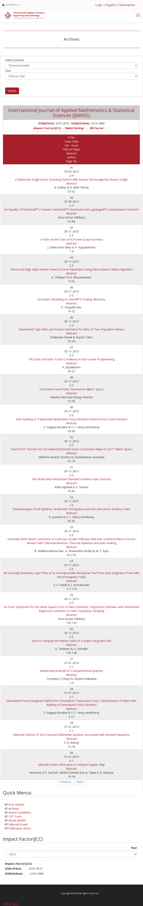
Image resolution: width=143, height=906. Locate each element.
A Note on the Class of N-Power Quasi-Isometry (71, 239)
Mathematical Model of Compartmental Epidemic (71, 671)
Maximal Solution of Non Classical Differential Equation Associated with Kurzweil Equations (71, 735)
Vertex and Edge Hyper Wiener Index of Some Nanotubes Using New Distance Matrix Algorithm (71, 269)
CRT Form (15, 816)
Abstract (71, 183)
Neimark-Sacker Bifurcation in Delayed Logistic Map (71, 765)
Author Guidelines (20, 812)
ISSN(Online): (14, 873)
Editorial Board (18, 824)
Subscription (127, 5)
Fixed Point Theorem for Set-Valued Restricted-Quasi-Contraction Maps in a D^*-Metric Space (71, 449)
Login (98, 5)
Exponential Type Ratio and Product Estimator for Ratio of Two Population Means (71, 329)
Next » (80, 782)
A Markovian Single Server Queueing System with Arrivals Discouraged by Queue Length (71, 179)
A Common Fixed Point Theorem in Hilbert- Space (71, 389)
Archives (14, 808)
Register (111, 5)
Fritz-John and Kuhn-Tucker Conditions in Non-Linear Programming (71, 359)
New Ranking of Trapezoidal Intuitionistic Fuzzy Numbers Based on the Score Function (71, 419)
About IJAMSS (17, 820)
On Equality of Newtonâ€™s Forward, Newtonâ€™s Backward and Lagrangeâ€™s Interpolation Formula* (71, 209)
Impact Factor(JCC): (18, 864)
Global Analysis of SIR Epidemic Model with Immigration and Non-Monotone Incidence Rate (71, 509)
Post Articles (17, 804)
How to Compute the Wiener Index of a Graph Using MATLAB (71, 641)
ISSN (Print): (13, 868)
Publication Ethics (20, 828)
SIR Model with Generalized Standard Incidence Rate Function (71, 479)
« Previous (65, 782)
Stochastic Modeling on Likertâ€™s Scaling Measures (71, 299)
